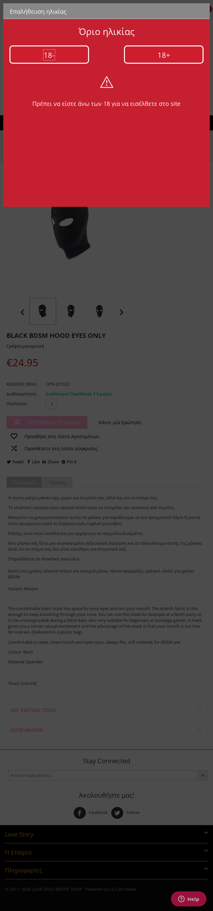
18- (49, 55)
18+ (164, 55)
